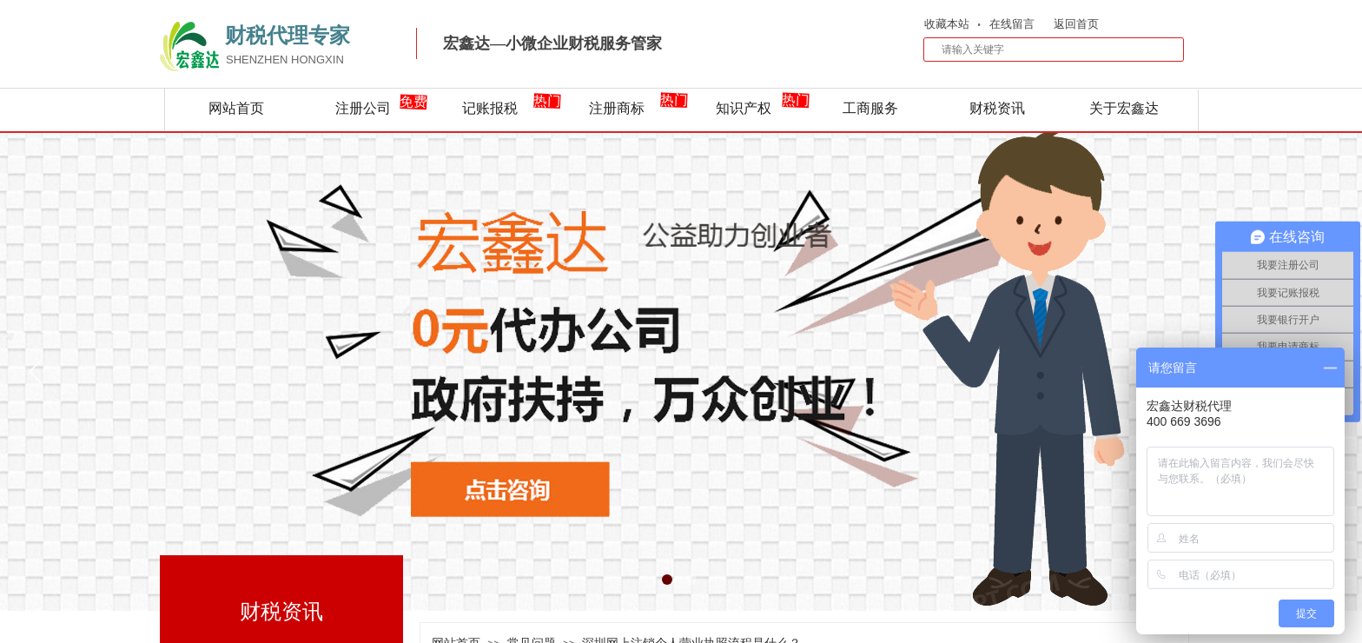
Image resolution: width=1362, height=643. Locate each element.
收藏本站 (946, 23)
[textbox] (1042, 49)
